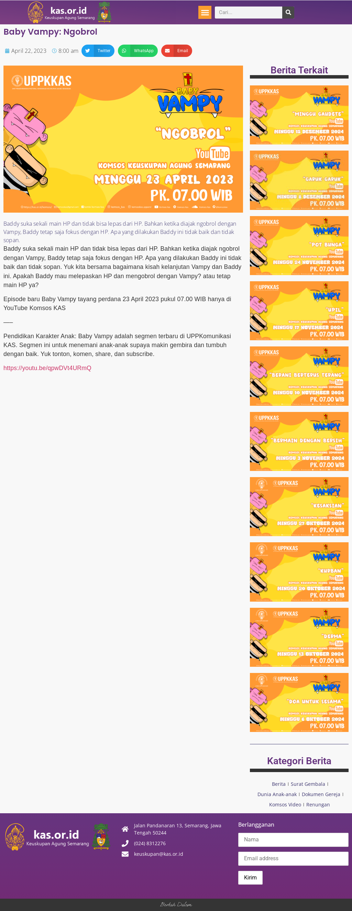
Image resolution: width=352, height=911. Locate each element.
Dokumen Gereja (321, 794)
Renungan (318, 804)
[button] (204, 12)
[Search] (288, 13)
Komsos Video (285, 804)
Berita (279, 784)
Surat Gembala (308, 784)
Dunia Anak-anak (277, 794)
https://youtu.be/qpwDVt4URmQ (47, 368)
